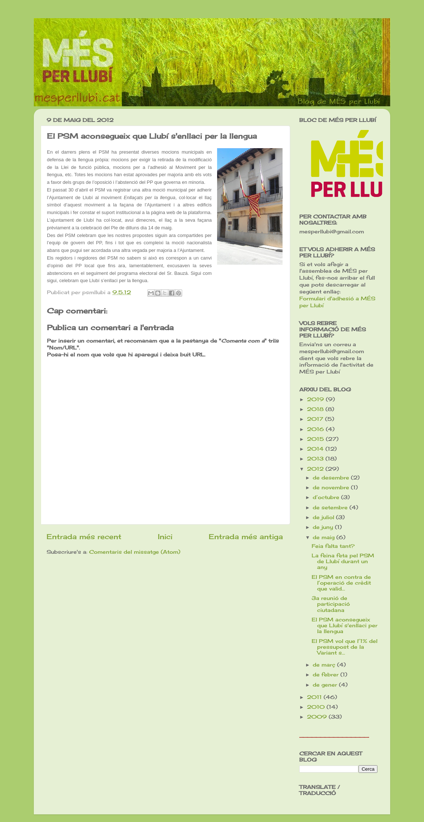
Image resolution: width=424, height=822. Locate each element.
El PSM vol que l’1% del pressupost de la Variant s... (344, 647)
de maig (324, 537)
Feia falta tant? (333, 546)
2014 (316, 449)
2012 (316, 469)
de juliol (324, 517)
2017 (316, 419)
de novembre (332, 487)
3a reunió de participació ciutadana (331, 604)
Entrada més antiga (246, 536)
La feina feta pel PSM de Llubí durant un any (343, 561)
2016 (316, 429)
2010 (317, 707)
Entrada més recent (84, 536)
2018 (316, 409)
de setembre (331, 507)
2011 (315, 697)
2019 (316, 399)
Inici (165, 536)
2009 (318, 717)
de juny (324, 527)
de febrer (326, 674)
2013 (316, 459)
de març (325, 665)
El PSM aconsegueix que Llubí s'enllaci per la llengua (344, 625)
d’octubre (327, 497)
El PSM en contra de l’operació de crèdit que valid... (341, 583)
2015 (316, 439)
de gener (326, 685)
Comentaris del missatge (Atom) (134, 552)
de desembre (332, 478)
